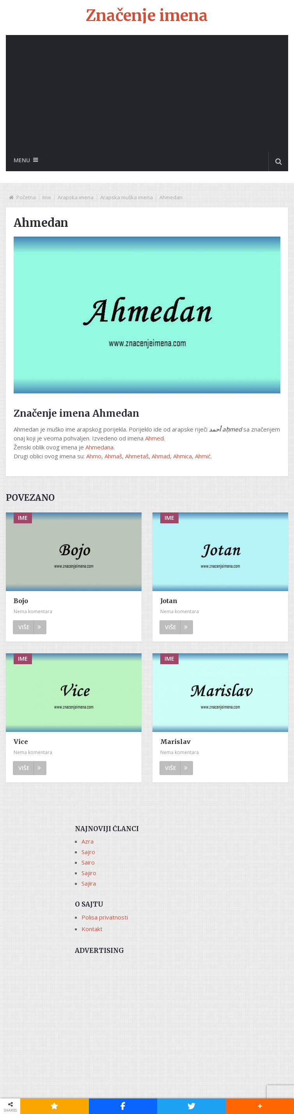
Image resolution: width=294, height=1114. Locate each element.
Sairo (88, 862)
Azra (87, 841)
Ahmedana (99, 447)
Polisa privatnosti (104, 917)
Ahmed (154, 438)
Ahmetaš (137, 456)
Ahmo (93, 456)
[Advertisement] (147, 93)
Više (29, 627)
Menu (22, 160)
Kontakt (92, 929)
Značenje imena (147, 15)
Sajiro (88, 873)
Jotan (168, 601)
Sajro (88, 852)
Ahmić (203, 456)
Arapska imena (76, 197)
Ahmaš (113, 456)
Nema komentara (33, 611)
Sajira (88, 883)
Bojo (21, 601)
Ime (47, 197)
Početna (26, 197)
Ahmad (161, 456)
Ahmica (182, 456)
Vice (21, 742)
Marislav (175, 742)
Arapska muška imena (126, 197)
